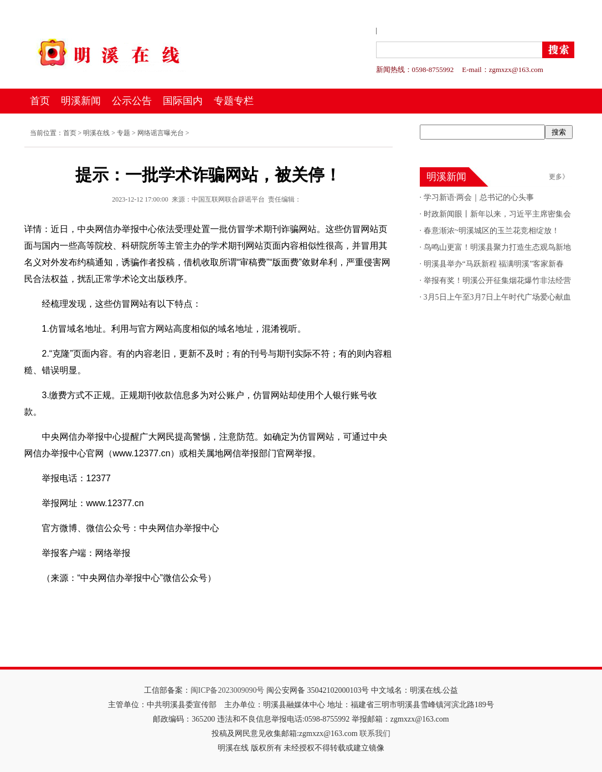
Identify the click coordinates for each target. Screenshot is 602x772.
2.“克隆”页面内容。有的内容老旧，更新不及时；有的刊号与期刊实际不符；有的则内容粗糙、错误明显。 (208, 362)
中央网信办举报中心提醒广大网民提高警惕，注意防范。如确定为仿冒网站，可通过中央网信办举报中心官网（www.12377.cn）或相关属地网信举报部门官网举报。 (206, 445)
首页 (40, 100)
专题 (123, 133)
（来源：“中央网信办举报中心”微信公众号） (120, 578)
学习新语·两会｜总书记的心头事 (477, 197)
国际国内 (183, 100)
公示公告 (132, 100)
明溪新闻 (81, 100)
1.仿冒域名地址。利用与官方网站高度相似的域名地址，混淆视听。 (165, 328)
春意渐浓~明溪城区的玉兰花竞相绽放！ (490, 231)
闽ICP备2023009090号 (228, 690)
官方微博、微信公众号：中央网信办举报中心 (121, 528)
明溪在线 (96, 133)
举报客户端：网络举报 (77, 553)
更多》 (559, 177)
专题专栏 (234, 100)
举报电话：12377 (67, 478)
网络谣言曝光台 (160, 133)
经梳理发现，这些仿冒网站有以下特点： (113, 303)
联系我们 (374, 733)
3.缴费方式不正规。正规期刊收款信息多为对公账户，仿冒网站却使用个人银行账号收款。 (200, 403)
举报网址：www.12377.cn (84, 503)
